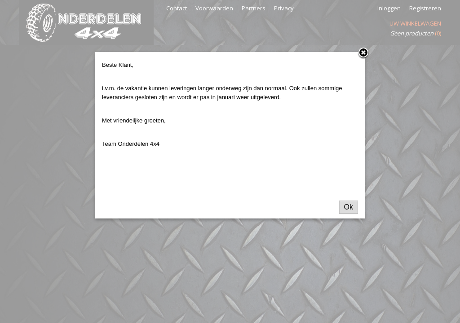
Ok (348, 207)
